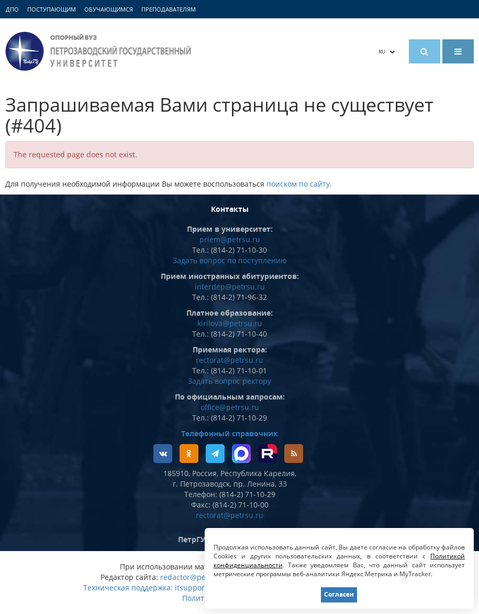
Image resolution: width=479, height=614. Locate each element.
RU (386, 51)
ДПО (12, 9)
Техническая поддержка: (128, 588)
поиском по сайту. (299, 184)
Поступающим (51, 9)
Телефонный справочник (229, 433)
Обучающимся (108, 9)
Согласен (339, 594)
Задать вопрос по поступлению (230, 260)
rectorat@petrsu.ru (229, 360)
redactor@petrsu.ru (195, 577)
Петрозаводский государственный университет (99, 51)
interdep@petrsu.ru (230, 287)
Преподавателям (168, 9)
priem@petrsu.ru (229, 239)
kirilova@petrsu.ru (229, 323)
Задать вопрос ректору (229, 381)
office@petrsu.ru (229, 407)
